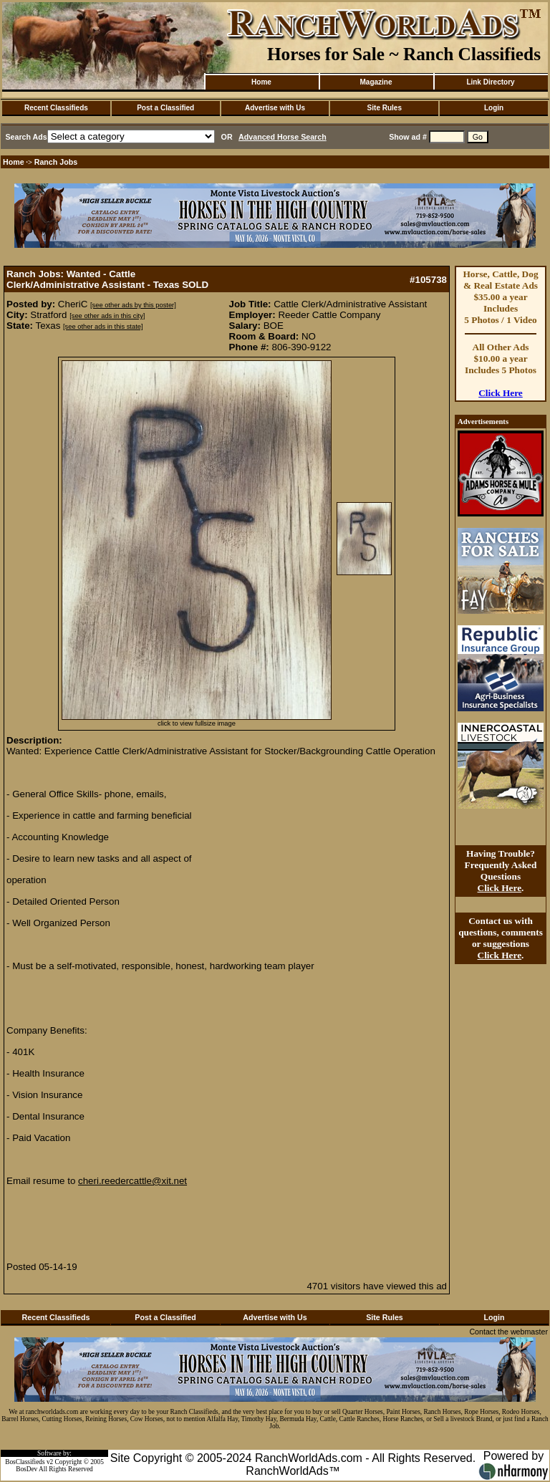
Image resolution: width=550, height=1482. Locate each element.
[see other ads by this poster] (133, 305)
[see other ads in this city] (107, 315)
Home (261, 82)
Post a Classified (165, 108)
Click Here (500, 393)
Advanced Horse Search (282, 137)
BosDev (26, 1469)
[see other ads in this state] (103, 326)
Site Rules (384, 108)
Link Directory (490, 82)
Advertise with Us (275, 108)
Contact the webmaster (508, 1331)
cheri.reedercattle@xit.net (132, 1180)
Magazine (376, 82)
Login (493, 108)
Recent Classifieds (56, 108)
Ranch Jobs (55, 162)
